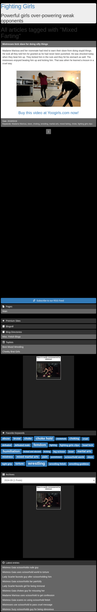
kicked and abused (32, 452)
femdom (40, 445)
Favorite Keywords (13, 433)
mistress (7, 457)
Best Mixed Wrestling (12, 347)
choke (74, 124)
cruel (85, 438)
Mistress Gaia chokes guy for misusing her (23, 590)
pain (45, 457)
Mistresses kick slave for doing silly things (25, 44)
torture (19, 463)
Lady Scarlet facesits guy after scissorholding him (27, 576)
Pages (7, 306)
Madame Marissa (19, 124)
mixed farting (65, 124)
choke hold (44, 438)
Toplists (7, 342)
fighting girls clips (85, 124)
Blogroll (7, 326)
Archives (8, 474)
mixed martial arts (28, 457)
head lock (88, 445)
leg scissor (59, 451)
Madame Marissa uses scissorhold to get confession (28, 595)
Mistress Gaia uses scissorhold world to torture (25, 572)
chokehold (61, 439)
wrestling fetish (57, 464)
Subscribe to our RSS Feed (48, 300)
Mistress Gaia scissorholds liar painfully (22, 581)
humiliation (11, 451)
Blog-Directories (12, 332)
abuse (6, 438)
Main (4, 311)
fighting (53, 445)
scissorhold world (74, 457)
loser (71, 451)
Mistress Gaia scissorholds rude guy (20, 567)
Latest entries (10, 563)
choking (36, 124)
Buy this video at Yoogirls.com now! (48, 113)
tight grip (7, 464)
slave (30, 124)
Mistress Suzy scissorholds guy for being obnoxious (28, 609)
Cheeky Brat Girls (11, 351)
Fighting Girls (18, 6)
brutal (17, 438)
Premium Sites (11, 321)
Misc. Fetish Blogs (11, 336)
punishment (56, 457)
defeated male (22, 445)
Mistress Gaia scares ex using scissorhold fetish (26, 600)
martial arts (54, 124)
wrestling (44, 124)
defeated (6, 445)
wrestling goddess (79, 464)
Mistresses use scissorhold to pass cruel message (27, 604)
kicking (47, 452)
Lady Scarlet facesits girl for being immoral (23, 586)
